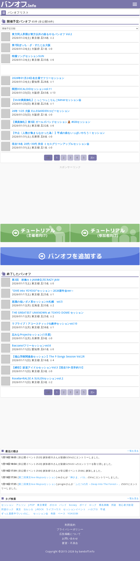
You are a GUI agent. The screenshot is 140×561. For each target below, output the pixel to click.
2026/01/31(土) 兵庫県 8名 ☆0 (53, 135)
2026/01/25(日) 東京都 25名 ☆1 (41, 102)
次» (92, 157)
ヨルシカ (28, 509)
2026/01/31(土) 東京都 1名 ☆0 (45, 146)
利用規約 (70, 524)
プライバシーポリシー (70, 529)
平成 (102, 509)
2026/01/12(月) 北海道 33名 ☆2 (32, 304)
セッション (7, 505)
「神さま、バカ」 (78, 477)
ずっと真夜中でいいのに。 (16, 513)
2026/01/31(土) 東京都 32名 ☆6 (45, 124)
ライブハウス (53, 509)
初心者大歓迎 (126, 505)
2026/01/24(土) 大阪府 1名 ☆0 (26, 47)
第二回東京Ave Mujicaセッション (37, 477)
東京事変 (42, 505)
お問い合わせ (70, 538)
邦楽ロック (7, 509)
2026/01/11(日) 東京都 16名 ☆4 (42, 359)
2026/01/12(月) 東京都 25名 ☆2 (42, 315)
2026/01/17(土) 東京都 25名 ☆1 (37, 293)
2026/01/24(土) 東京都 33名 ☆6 (27, 58)
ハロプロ (93, 509)
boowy (73, 505)
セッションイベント (74, 509)
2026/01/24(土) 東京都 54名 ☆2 (36, 36)
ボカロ (53, 505)
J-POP (31, 505)
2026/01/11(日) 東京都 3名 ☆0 (42, 370)
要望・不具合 (70, 543)
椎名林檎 (104, 505)
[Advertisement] (38, 195)
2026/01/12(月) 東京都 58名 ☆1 (39, 326)
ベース (61, 513)
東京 (18, 509)
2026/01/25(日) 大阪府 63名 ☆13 (28, 91)
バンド (63, 505)
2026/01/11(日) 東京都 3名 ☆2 (32, 381)
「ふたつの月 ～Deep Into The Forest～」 (97, 484)
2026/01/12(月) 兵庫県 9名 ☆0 (26, 337)
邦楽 (113, 505)
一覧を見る (133, 450)
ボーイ (83, 505)
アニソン (21, 505)
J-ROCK (40, 509)
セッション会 (40, 513)
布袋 (53, 513)
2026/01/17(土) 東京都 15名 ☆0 (30, 282)
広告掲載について (70, 534)
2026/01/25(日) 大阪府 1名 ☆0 (35, 113)
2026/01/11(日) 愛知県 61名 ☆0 (27, 348)
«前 (48, 157)
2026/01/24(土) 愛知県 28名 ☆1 (32, 80)
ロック (93, 505)
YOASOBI (73, 513)
